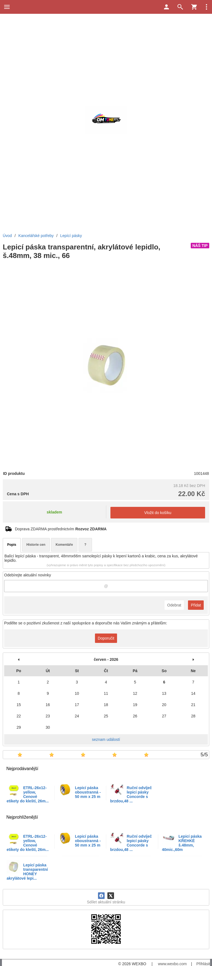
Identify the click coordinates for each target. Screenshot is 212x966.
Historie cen (36, 545)
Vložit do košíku (157, 512)
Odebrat (174, 605)
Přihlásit (203, 964)
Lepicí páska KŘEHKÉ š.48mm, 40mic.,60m (182, 843)
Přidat (196, 605)
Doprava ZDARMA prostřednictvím (61, 529)
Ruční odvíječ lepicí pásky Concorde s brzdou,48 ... (131, 794)
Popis (11, 545)
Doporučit (106, 638)
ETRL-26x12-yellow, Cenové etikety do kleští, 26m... (28, 794)
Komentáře (64, 545)
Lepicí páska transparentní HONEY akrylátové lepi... (27, 871)
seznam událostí (106, 739)
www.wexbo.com (172, 964)
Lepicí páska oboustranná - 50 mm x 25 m (88, 792)
